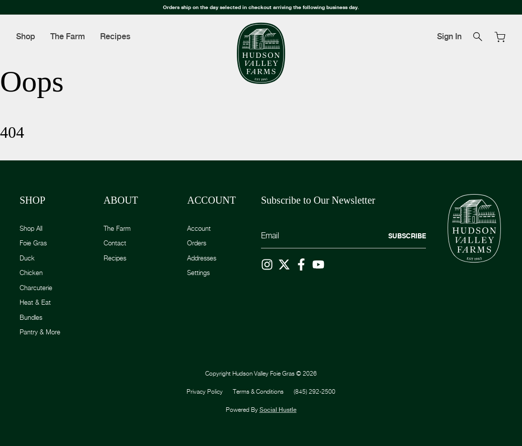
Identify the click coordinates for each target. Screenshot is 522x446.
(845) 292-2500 (314, 391)
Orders (196, 243)
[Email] (343, 236)
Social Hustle (278, 409)
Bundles (31, 317)
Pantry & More (40, 332)
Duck (27, 258)
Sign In (449, 36)
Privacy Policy (205, 391)
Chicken (31, 273)
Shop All (31, 228)
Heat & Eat (35, 302)
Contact (115, 243)
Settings (198, 273)
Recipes (115, 36)
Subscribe (407, 236)
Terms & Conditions (258, 391)
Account (199, 228)
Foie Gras (33, 243)
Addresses (201, 258)
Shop (25, 36)
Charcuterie (36, 288)
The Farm (67, 36)
